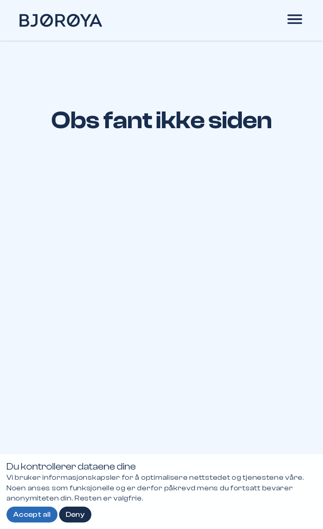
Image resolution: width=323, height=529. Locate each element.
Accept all (32, 514)
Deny (75, 514)
